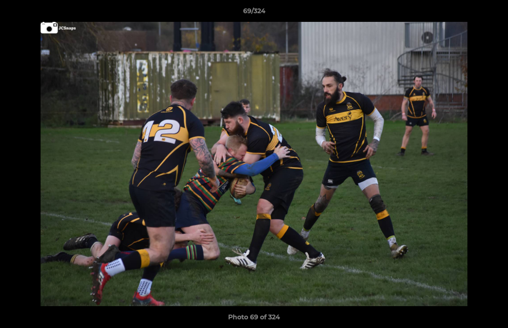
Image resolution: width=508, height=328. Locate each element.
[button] (491, 13)
